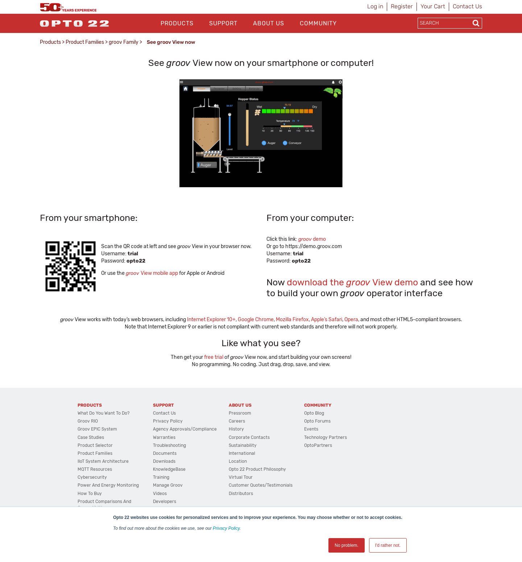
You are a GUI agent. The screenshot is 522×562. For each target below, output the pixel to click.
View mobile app (152, 273)
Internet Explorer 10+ (211, 319)
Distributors (241, 493)
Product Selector (95, 445)
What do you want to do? (103, 413)
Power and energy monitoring (108, 485)
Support (223, 23)
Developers (164, 501)
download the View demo (352, 282)
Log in (375, 6)
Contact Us (467, 6)
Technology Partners (325, 437)
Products (177, 23)
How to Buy (90, 493)
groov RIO (88, 421)
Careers (237, 421)
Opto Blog (314, 413)
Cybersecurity (92, 477)
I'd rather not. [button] (388, 545)
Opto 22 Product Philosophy (257, 469)
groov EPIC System (97, 429)
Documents (165, 453)
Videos (160, 493)
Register (402, 6)
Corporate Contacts (249, 437)
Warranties (164, 437)
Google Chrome (256, 319)
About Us (268, 23)
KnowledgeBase (169, 469)
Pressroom (240, 413)
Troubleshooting (169, 445)
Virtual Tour (241, 477)
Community (318, 23)
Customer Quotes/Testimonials (261, 485)
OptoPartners (318, 445)
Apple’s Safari (326, 319)
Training (161, 477)
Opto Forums (317, 421)
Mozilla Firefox (292, 319)
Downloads (164, 461)
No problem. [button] (346, 545)
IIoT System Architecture (103, 461)
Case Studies (91, 437)
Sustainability (243, 445)
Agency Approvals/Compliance (185, 429)
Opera (351, 319)
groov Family (123, 42)
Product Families (85, 42)
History (236, 429)
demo (312, 239)
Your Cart (432, 6)
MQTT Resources (95, 469)
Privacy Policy (226, 528)
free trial (213, 357)
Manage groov (168, 485)
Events (311, 429)
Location (238, 461)
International (242, 453)
